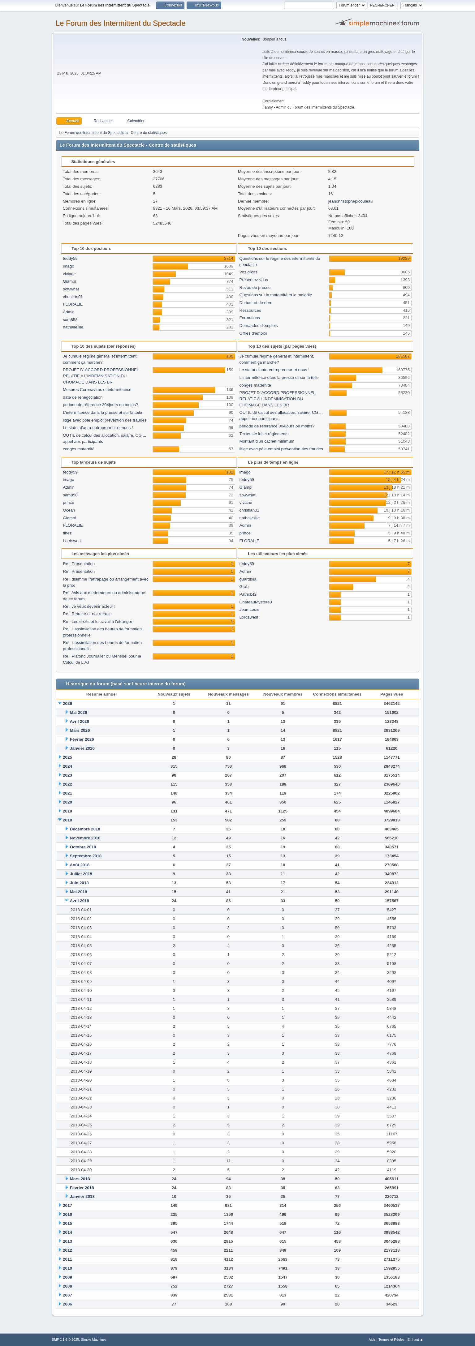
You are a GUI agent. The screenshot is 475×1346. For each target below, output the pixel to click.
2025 (67, 757)
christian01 (73, 296)
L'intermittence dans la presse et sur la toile (102, 412)
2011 (67, 1259)
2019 (67, 811)
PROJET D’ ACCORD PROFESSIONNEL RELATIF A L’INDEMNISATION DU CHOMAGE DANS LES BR (101, 375)
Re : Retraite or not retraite (87, 613)
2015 (67, 1223)
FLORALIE (73, 304)
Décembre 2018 (85, 829)
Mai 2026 (78, 712)
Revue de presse (255, 287)
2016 (67, 1214)
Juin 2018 (79, 883)
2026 (67, 703)
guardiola (248, 579)
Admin (69, 312)
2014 (67, 1232)
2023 (67, 775)
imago (68, 266)
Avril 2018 (79, 900)
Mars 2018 (80, 1179)
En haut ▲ (415, 1339)
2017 (67, 1205)
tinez (67, 533)
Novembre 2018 (85, 838)
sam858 (70, 319)
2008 (67, 1286)
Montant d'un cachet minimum (267, 441)
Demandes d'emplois (259, 325)
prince (68, 502)
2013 (67, 1241)
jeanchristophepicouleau (350, 201)
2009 (67, 1277)
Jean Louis (249, 609)
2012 (67, 1250)
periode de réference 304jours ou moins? (100, 404)
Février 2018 (82, 1187)
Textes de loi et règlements (264, 433)
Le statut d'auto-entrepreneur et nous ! (98, 427)
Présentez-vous (254, 279)
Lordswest (72, 540)
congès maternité (78, 449)
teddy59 (70, 258)
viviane (69, 274)
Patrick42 (248, 594)
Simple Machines (93, 1339)
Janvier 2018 (82, 1196)
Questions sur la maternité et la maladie (276, 295)
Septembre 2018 (85, 856)
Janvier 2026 (82, 748)
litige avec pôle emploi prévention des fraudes (104, 420)
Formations (250, 317)
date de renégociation (82, 397)
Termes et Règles (391, 1339)
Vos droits (249, 272)
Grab (244, 586)
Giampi (69, 281)
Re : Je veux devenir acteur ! (89, 606)
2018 (67, 820)
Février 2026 (82, 739)
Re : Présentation (79, 563)
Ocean (69, 510)
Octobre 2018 (83, 847)
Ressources (250, 310)
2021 (67, 793)
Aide (372, 1339)
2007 (67, 1295)
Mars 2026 (80, 730)
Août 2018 (79, 865)
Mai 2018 (78, 891)
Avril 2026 (79, 721)
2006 (67, 1304)
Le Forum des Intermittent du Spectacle (121, 23)
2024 (67, 766)
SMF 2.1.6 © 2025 (65, 1339)
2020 (67, 802)
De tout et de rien (255, 302)
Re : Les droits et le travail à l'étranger (97, 621)
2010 (67, 1268)
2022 (67, 784)
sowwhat (71, 289)
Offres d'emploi (253, 333)
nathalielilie (73, 327)
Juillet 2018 (81, 874)
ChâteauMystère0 (256, 602)
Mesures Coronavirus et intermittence (97, 389)
